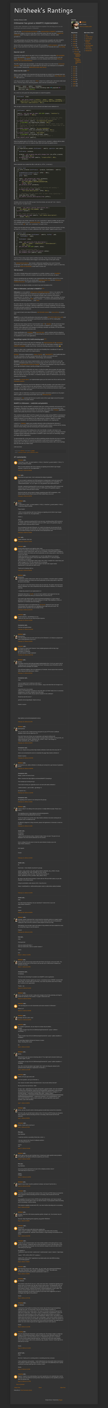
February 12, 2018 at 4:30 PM (25, 641)
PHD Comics (89, 48)
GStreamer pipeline (19, 381)
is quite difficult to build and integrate (29, 364)
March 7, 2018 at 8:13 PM (24, 967)
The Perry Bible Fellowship (89, 46)
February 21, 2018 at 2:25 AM (25, 858)
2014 (74, 71)
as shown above (24, 379)
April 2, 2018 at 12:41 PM (24, 1069)
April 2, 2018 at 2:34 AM (24, 1047)
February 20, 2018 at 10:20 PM (25, 758)
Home (40, 1387)
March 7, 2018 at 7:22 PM (24, 954)
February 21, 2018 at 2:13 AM (25, 826)
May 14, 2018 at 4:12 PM (24, 1369)
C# (14, 77)
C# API (31, 594)
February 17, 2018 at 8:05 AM (25, 673)
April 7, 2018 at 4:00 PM (24, 1118)
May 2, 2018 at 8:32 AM (23, 1207)
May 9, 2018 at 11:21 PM (24, 1326)
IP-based (56, 410)
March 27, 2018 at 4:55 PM (24, 1010)
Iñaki (19, 475)
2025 (74, 35)
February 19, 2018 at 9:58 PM (25, 743)
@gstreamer (20, 59)
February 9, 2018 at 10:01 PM (25, 609)
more (37, 300)
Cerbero (28, 57)
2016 (74, 66)
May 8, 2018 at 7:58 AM (23, 1261)
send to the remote (35, 222)
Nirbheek (20, 501)
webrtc (36, 452)
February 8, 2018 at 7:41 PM (25, 541)
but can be (42, 604)
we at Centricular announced (29, 31)
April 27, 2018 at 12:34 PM (24, 1177)
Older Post (62, 1387)
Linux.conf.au (55, 312)
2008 (74, 83)
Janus (35, 354)
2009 (74, 81)
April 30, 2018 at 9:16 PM (24, 1186)
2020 (74, 41)
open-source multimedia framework (40, 292)
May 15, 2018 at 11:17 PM (24, 1381)
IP (43, 324)
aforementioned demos (22, 263)
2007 (74, 85)
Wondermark (89, 50)
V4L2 (37, 81)
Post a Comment (20, 1384)
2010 (74, 79)
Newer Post (17, 1387)
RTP (49, 317)
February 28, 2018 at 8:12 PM (25, 932)
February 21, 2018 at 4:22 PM (25, 892)
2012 (74, 75)
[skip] (28, 70)
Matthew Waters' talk (44, 280)
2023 (74, 39)
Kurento (40, 354)
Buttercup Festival (88, 41)
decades (49, 324)
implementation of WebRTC (48, 31)
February (76, 51)
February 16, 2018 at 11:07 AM (25, 655)
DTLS (58, 317)
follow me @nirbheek (25, 266)
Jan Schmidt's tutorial (43, 312)
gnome (28, 452)
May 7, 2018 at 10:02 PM (24, 1236)
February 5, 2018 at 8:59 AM (25, 470)
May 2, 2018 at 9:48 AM (23, 1221)
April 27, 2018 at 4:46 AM (24, 1159)
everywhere (59, 342)
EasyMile (57, 273)
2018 (74, 45)
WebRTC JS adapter (19, 346)
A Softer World (89, 37)
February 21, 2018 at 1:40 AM (25, 801)
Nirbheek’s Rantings (43, 10)
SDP (55, 317)
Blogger (60, 1400)
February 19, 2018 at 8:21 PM (25, 721)
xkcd (87, 35)
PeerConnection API (49, 342)
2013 (74, 73)
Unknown (20, 460)
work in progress (53, 45)
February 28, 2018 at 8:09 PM (25, 912)
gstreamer (32, 452)
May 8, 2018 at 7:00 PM (24, 1273)
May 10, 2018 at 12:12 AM (24, 1348)
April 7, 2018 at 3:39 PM (24, 1103)
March (76, 49)
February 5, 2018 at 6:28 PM (25, 496)
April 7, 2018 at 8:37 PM (24, 1127)
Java (63, 76)
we (23, 398)
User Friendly (89, 38)
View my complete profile (86, 26)
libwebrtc (16, 354)
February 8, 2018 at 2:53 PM (25, 532)
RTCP (52, 317)
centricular (20, 452)
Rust (56, 76)
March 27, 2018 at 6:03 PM (24, 1019)
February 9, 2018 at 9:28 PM (25, 570)
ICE (62, 317)
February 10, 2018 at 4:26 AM (25, 620)
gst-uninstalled (60, 55)
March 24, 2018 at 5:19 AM (24, 988)
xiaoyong (20, 1278)
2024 (74, 37)
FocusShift (88, 43)
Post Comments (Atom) (26, 1390)
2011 (74, 77)
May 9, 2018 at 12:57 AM (24, 1298)
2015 (74, 69)
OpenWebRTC (49, 354)
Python (60, 76)
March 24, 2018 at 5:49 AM (24, 998)
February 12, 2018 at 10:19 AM (25, 629)
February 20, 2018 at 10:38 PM (25, 768)
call (24, 224)
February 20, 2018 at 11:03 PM (25, 792)
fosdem (24, 452)
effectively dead (47, 394)
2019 (74, 43)
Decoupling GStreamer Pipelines (77, 55)
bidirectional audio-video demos (37, 67)
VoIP (32, 298)
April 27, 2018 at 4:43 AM (24, 1148)
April (75, 47)
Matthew (23, 423)
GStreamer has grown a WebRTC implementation (77, 61)
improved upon (40, 332)
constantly (30, 332)
